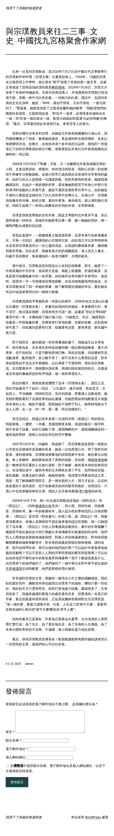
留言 (10, 736)
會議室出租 (43, 506)
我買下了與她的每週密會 (24, 8)
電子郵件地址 (17, 753)
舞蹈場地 (58, 87)
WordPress (93, 821)
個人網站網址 (15, 761)
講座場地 (97, 460)
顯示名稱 (13, 745)
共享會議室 (14, 569)
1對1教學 (84, 491)
